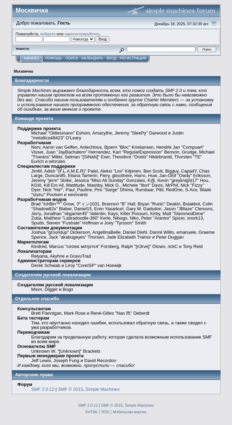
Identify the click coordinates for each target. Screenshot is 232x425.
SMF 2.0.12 (42, 389)
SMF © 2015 (70, 389)
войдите (47, 33)
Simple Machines (102, 389)
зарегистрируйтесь (82, 33)
